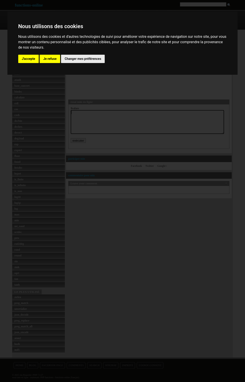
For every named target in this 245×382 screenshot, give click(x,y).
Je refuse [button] (50, 59)
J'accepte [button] (28, 59)
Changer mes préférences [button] (83, 59)
